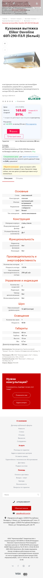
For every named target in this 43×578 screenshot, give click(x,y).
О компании (22, 421)
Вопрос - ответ (21, 478)
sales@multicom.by (23, 513)
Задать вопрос (21, 402)
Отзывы (21, 435)
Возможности (21, 484)
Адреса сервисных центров (21, 453)
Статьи (21, 432)
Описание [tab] (8, 178)
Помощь (21, 470)
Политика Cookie (20, 13)
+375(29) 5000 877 (23, 502)
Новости (21, 428)
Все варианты (31, 124)
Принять (37, 8)
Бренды (22, 481)
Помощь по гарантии (21, 450)
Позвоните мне (21, 395)
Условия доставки (5, 146)
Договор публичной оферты (21, 425)
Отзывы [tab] (19, 178)
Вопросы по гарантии (21, 487)
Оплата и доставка (21, 474)
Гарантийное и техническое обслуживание (21, 459)
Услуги (21, 445)
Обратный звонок (21, 508)
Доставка (21, 463)
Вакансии (21, 438)
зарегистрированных (30, 157)
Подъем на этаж (22, 466)
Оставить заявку (21, 456)
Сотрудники (21, 441)
